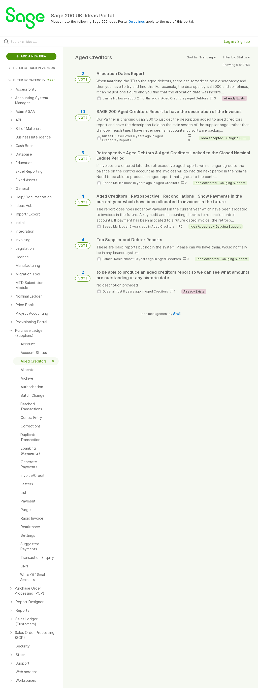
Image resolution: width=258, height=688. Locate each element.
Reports (125, 140)
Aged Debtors (197, 98)
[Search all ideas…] (34, 42)
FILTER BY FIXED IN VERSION (31, 68)
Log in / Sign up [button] (237, 41)
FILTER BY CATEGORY (27, 80)
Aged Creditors (172, 98)
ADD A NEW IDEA (31, 56)
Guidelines (136, 21)
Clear (51, 80)
